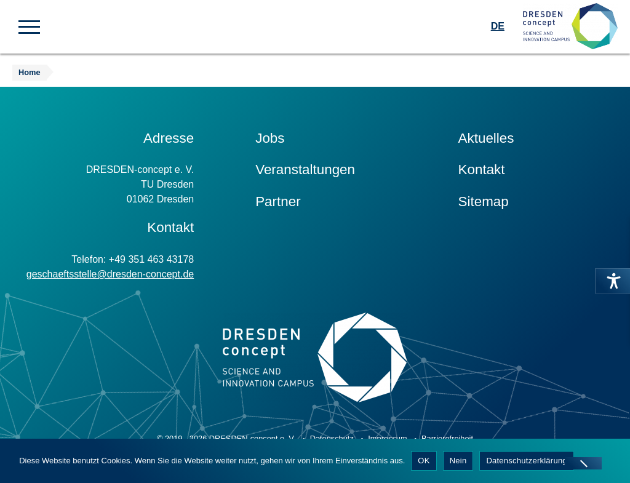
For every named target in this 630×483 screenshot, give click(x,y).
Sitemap (483, 201)
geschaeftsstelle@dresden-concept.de (110, 274)
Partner (277, 201)
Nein (458, 460)
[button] (29, 26)
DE (497, 26)
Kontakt (481, 169)
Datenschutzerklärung (526, 460)
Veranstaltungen (305, 169)
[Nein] (583, 463)
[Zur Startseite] (570, 27)
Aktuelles (486, 138)
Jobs (269, 138)
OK (423, 460)
